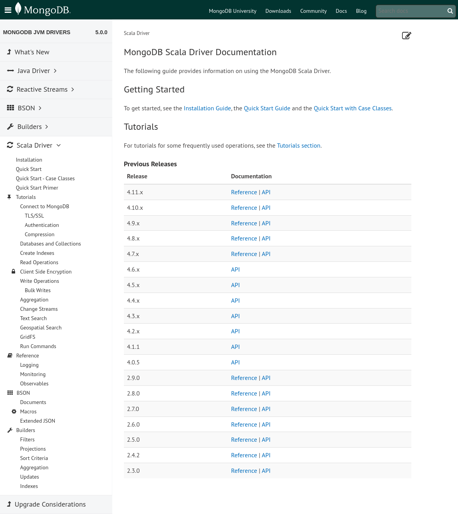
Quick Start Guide (269, 108)
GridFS (29, 336)
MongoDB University (232, 10)
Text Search (35, 318)
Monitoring (34, 374)
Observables (36, 383)
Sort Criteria (36, 458)
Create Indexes (39, 252)
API (267, 192)
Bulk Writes (39, 290)
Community (313, 10)
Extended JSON (39, 420)
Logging (31, 364)
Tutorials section (300, 145)
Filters (29, 439)
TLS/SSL (36, 215)
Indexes (31, 486)
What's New (30, 51)
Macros (30, 411)
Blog (361, 10)
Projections (34, 448)
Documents (35, 402)
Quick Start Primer (38, 187)
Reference (246, 192)
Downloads (278, 10)
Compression (41, 234)
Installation (30, 159)
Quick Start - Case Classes (47, 178)
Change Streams (40, 308)
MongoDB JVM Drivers (38, 32)
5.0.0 (103, 32)
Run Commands (40, 346)
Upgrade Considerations (48, 504)
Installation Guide (209, 108)
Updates (31, 476)
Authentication (43, 224)
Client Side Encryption (47, 271)
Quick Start (30, 169)
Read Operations (41, 262)
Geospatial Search (42, 327)
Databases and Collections (52, 243)
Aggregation (36, 299)
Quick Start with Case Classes (354, 108)
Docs (341, 10)
